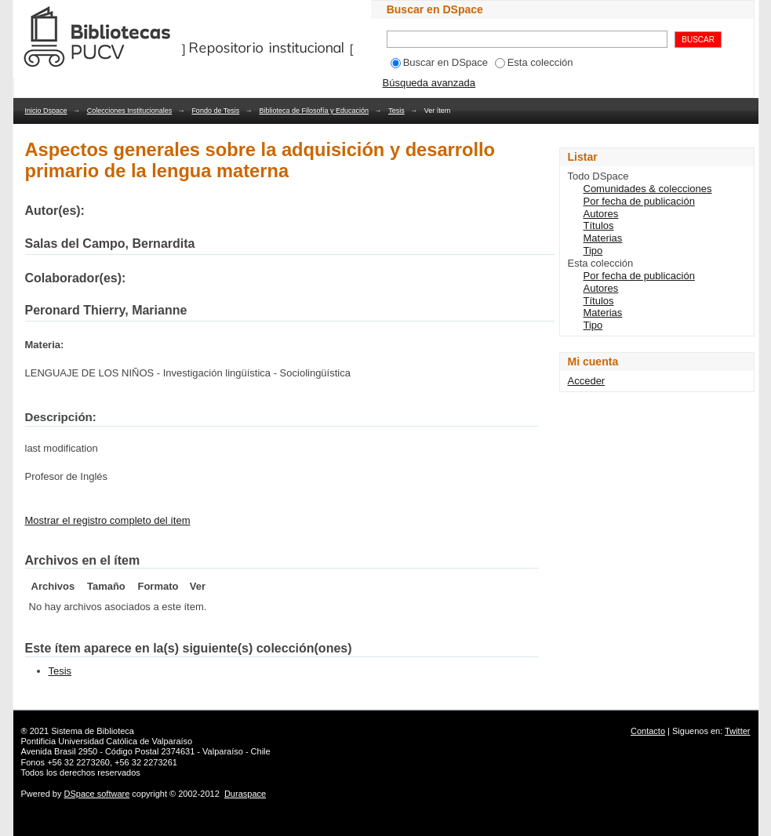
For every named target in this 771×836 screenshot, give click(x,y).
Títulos (599, 225)
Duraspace (245, 793)
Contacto (648, 731)
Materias (603, 238)
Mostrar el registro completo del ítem (108, 520)
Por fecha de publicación (639, 201)
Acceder (587, 381)
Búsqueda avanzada (429, 83)
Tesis (396, 110)
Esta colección (534, 62)
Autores (601, 214)
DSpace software (97, 793)
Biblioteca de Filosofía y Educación (314, 110)
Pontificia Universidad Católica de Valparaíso (107, 741)
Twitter (737, 731)
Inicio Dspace (46, 110)
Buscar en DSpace (439, 62)
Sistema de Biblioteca (92, 731)
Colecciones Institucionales (130, 110)
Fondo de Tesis (215, 110)
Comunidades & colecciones (648, 188)
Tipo (593, 250)
